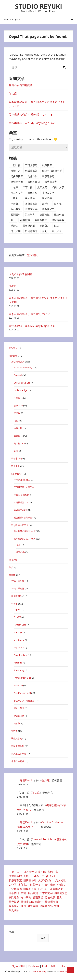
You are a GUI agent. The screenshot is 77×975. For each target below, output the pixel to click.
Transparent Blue (22, 677)
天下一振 (28, 187)
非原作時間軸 (17, 761)
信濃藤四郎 (31, 170)
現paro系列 (16, 473)
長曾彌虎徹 (29, 225)
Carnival (18, 375)
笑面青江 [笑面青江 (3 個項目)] (38, 897)
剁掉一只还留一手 (52, 170)
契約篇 (14, 730)
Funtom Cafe (20, 624)
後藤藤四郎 (31, 203)
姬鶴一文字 (58, 187)
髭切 (56, 225)
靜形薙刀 (45, 225)
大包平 (14, 187)
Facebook (33, 966)
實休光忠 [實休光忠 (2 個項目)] (50, 884)
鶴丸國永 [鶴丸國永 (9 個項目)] (14, 910)
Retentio (18, 662)
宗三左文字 (17, 192)
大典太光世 (51, 181)
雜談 (11, 567)
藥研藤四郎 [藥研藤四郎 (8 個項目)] (27, 901)
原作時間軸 (16, 596)
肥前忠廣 (59, 214)
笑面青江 (45, 214)
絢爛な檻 (18, 428)
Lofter (62, 966)
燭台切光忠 (48, 209)
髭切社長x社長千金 (23, 517)
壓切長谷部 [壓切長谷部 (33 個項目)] (30, 880)
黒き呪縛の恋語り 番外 (25, 538)
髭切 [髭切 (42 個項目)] (23, 906)
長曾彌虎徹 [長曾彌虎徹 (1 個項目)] (51, 901)
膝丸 (13, 220)
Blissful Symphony (24, 367)
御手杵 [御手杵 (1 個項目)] (13, 893)
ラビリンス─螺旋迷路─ (25, 700)
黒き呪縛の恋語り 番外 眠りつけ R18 (30, 114)
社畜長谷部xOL (21, 502)
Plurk (44, 966)
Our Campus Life (22, 382)
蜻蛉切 (14, 225)
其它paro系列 (18, 361)
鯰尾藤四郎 (31, 231)
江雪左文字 (31, 209)
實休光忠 (33, 192)
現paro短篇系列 (21, 494)
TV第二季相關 (17, 588)
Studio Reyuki (38, 6)
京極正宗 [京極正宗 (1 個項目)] (52, 872)
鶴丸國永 (57, 231)
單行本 (14, 603)
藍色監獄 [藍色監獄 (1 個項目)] (14, 901)
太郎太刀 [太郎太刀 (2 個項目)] (23, 884)
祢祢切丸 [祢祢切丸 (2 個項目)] (26, 897)
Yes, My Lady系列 (22, 692)
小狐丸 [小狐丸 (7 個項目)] (61, 884)
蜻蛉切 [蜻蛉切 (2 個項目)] (39, 901)
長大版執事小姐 (18, 753)
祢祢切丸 (30, 214)
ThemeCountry (38, 971)
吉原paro (18, 405)
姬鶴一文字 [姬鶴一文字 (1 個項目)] (36, 884)
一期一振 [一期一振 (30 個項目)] (14, 872)
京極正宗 (16, 170)
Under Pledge (20, 390)
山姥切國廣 (29, 198)
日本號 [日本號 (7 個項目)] (22, 893)
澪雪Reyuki (26, 780)
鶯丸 (44, 231)
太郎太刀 (42, 187)
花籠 (16, 450)
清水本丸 (15, 466)
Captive (17, 609)
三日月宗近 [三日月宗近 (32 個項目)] (27, 872)
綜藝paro (18, 435)
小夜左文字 (48, 192)
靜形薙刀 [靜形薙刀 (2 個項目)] (14, 906)
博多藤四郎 (17, 176)
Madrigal (18, 632)
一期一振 (16, 165)
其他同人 (13, 348)
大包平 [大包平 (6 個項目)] (13, 884)
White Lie (18, 685)
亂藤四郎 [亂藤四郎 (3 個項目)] (40, 872)
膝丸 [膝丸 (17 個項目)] (59, 897)
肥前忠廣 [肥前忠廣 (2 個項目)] (50, 897)
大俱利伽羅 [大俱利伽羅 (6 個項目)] (44, 880)
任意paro (18, 397)
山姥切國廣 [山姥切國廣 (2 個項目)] (15, 889)
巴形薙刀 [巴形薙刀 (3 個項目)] (43, 889)
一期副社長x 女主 (22, 479)
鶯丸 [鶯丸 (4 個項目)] (56, 906)
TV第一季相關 (17, 580)
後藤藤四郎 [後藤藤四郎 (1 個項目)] (56, 889)
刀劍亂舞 (13, 355)
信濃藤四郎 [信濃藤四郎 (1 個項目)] (15, 876)
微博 (53, 966)
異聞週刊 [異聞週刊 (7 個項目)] (14, 897)
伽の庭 (13, 93)
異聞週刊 (16, 214)
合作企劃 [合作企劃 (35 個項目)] (51, 876)
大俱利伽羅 (34, 181)
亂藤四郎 (47, 165)
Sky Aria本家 (18, 966)
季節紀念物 (16, 738)
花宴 (18, 544)
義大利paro (19, 443)
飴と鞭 (17, 723)
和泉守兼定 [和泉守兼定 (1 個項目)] (15, 880)
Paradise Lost (20, 655)
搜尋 (11, 932)
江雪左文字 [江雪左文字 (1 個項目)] (46, 893)
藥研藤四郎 (41, 220)
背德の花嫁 (19, 715)
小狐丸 (14, 198)
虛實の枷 (20, 552)
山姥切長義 (46, 198)
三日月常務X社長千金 (24, 487)
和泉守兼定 (48, 176)
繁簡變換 (32, 255)
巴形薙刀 (16, 203)
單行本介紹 (16, 458)
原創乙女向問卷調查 (21, 85)
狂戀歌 (17, 413)
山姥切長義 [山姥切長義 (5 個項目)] (30, 889)
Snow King (19, 670)
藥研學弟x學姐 (21, 509)
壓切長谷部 (17, 181)
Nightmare (19, 647)
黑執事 (12, 574)
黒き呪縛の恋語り (19, 525)
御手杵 (46, 203)
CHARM (17, 617)
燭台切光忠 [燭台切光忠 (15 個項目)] (60, 893)
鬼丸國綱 (16, 231)
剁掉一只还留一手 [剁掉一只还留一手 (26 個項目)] (33, 876)
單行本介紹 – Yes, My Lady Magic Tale (32, 123)
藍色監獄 (25, 220)
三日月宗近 (31, 165)
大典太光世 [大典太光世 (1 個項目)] (59, 880)
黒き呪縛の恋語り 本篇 (25, 531)
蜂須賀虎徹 (58, 220)
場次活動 (13, 559)
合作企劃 (33, 176)
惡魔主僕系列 (17, 746)
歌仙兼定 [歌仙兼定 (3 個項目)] (32, 893)
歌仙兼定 (16, 209)
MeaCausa (19, 639)
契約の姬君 (19, 708)
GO (43, 938)
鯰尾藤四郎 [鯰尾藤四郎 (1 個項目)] (46, 906)
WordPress (66, 971)
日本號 (58, 203)
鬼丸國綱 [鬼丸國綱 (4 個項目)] (32, 906)
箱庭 (16, 420)
